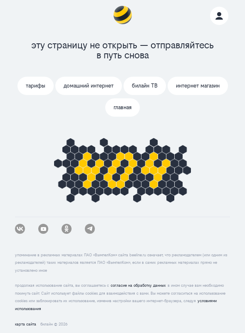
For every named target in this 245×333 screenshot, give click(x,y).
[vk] (20, 229)
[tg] (90, 229)
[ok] (67, 229)
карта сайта (25, 324)
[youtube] (43, 229)
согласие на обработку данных (138, 285)
